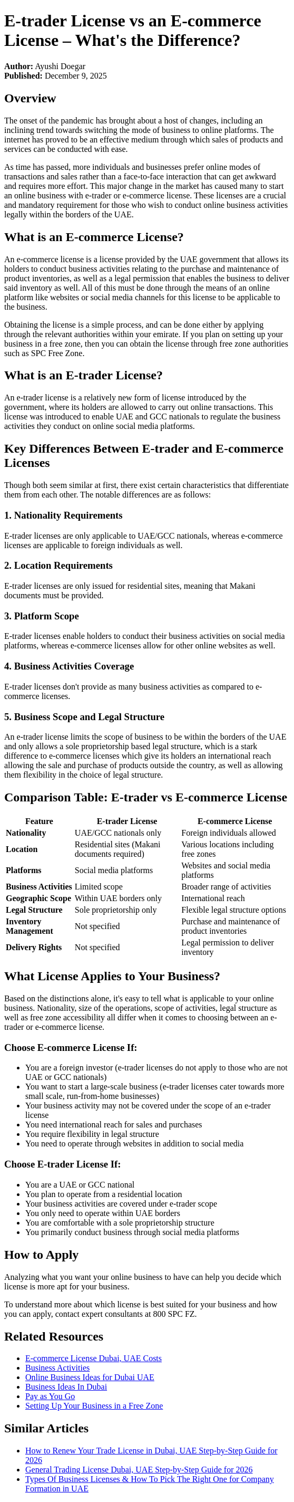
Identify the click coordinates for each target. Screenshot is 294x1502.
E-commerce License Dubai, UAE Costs (93, 1358)
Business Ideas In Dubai (66, 1386)
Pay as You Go (50, 1396)
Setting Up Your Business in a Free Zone (94, 1405)
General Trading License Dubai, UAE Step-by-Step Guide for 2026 (138, 1469)
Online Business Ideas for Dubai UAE (89, 1377)
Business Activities (57, 1367)
